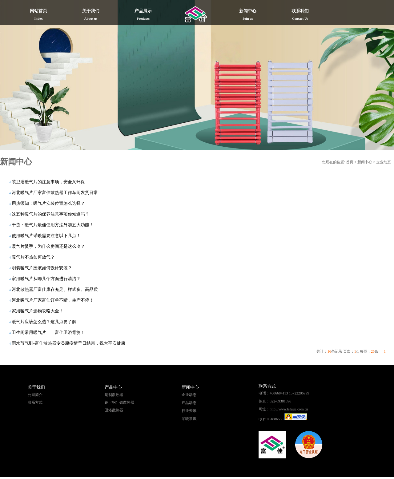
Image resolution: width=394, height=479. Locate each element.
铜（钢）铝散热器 (119, 402)
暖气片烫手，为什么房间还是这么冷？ (48, 246)
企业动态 (189, 395)
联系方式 (35, 402)
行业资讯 (189, 411)
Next (377, 74)
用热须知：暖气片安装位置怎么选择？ (48, 203)
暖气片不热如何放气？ (33, 257)
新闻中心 (190, 387)
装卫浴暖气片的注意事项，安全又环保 (48, 182)
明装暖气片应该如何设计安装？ (42, 268)
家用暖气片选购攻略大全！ (37, 311)
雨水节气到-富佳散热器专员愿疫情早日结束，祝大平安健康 (68, 343)
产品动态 (189, 403)
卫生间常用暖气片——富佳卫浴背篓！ (48, 332)
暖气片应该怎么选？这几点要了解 (44, 321)
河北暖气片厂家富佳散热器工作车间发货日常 (55, 192)
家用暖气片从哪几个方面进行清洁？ (46, 278)
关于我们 (36, 387)
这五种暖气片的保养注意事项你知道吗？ (50, 214)
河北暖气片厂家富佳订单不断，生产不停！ (53, 300)
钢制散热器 (114, 395)
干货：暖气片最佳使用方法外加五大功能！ (53, 225)
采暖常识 (189, 419)
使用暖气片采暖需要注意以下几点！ (46, 235)
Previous (16, 74)
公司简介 (35, 395)
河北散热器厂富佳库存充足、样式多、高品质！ (57, 289)
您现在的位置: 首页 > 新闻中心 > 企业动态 (356, 162)
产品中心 (113, 387)
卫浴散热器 (114, 410)
